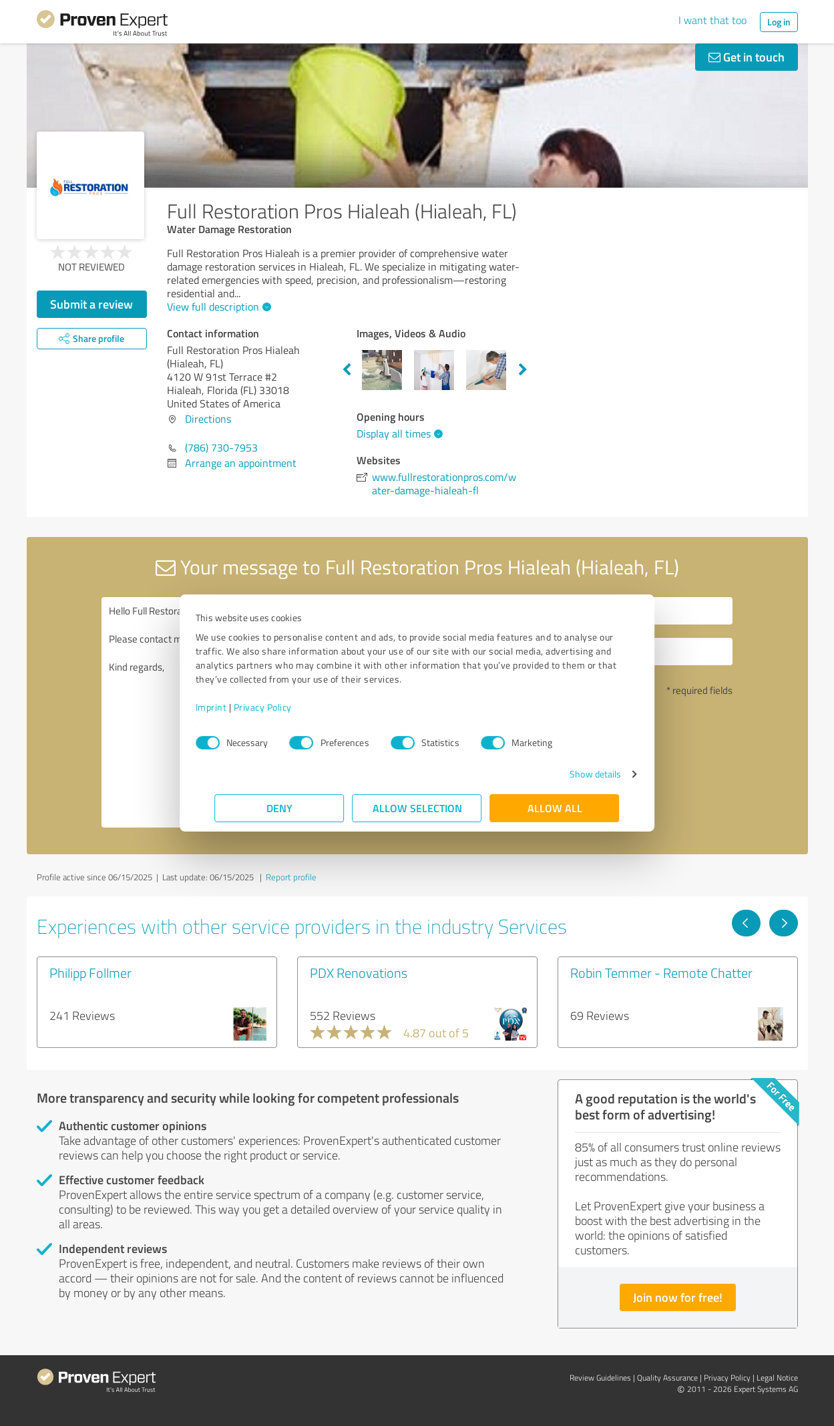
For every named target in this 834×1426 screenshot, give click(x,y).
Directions (208, 418)
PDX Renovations (358, 972)
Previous (346, 370)
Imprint (230, 707)
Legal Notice (777, 1377)
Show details (576, 773)
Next (523, 370)
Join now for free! (677, 1297)
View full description (217, 306)
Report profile (291, 877)
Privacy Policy (282, 707)
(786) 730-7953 (221, 447)
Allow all (555, 808)
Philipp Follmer (90, 972)
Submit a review (91, 304)
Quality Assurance (667, 1377)
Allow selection (417, 808)
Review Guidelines (600, 1377)
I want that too (712, 20)
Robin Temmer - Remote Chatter (661, 972)
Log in (779, 21)
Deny (279, 808)
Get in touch (746, 56)
